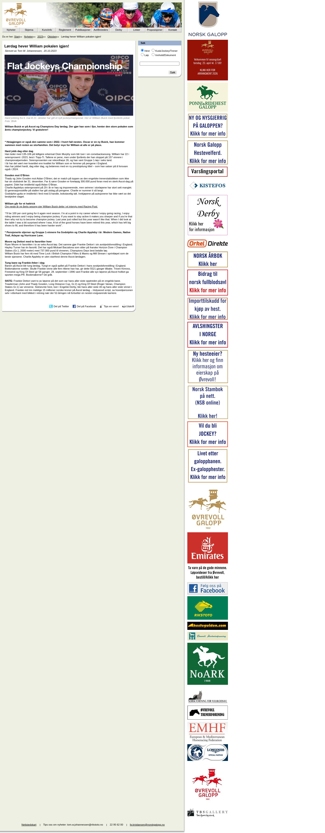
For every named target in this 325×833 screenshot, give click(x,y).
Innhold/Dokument (165, 55)
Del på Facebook (86, 306)
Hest (147, 50)
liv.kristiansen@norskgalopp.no (147, 824)
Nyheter (11, 29)
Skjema (29, 29)
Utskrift (130, 306)
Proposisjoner (154, 29)
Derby (118, 29)
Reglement (65, 29)
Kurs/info (47, 29)
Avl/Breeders (101, 29)
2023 (40, 36)
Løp (146, 55)
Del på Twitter (61, 306)
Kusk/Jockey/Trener (166, 50)
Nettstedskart (28, 824)
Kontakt (172, 29)
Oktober (52, 36)
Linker (136, 29)
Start (17, 36)
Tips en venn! (111, 306)
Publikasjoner (83, 29)
